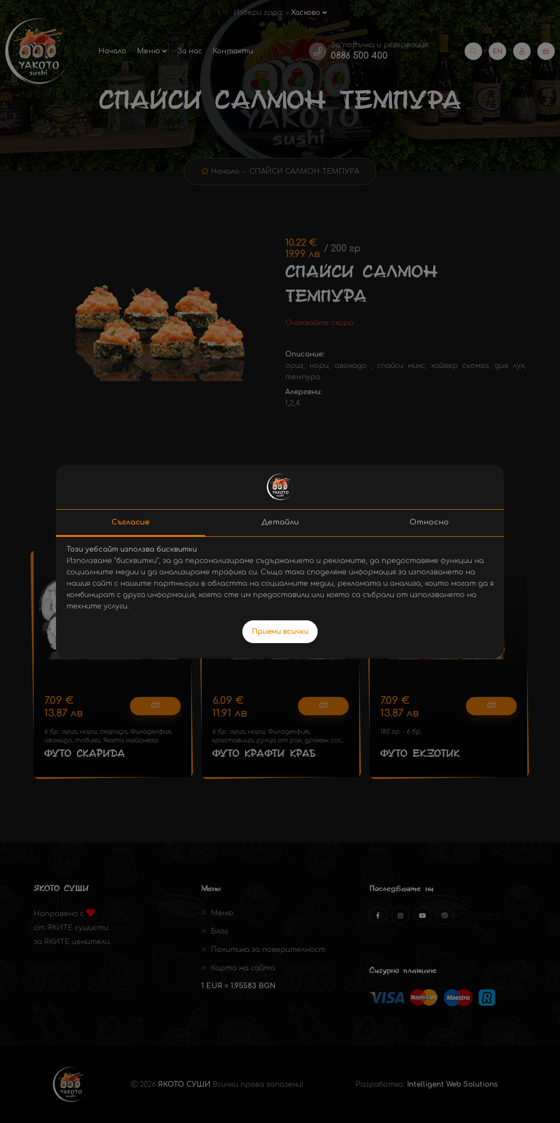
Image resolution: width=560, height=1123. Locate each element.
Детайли (280, 522)
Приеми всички (280, 632)
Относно (429, 522)
